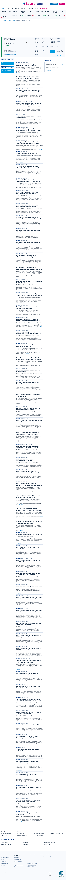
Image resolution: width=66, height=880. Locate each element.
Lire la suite (18, 72)
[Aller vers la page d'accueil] (33, 3)
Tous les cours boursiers (6, 833)
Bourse (4, 8)
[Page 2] (29, 825)
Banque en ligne (4, 842)
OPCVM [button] (37, 11)
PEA (45, 846)
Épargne (10, 8)
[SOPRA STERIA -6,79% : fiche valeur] (61, 16)
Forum (62, 11)
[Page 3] (31, 825)
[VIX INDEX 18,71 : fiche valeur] (42, 16)
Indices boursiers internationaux (23, 831)
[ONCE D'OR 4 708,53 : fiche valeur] (30, 16)
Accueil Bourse (4, 831)
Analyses (15, 34)
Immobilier (24, 8)
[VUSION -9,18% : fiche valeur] (61, 15)
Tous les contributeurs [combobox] (37, 60)
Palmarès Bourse (20, 833)
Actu (36, 8)
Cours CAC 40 (4, 835)
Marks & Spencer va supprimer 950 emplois (29, 586)
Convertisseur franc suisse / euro (56, 833)
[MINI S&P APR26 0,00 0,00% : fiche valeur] (18, 15)
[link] (2, 859)
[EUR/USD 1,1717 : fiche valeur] (42, 15)
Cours (3, 34)
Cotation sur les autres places (10, 54)
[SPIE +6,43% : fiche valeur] (52, 16)
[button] (1, 4)
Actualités (9, 34)
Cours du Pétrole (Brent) (22, 835)
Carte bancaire (4, 846)
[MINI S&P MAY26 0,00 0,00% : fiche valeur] (18, 16)
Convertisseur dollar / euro (39, 833)
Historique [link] (57, 34)
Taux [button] (42, 11)
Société (35, 34)
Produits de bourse (43, 34)
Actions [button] (9, 11)
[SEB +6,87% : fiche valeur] (52, 15)
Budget (17, 8)
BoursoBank (43, 8)
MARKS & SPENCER (9, 40)
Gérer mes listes (48, 70)
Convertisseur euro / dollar (39, 835)
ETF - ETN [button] (31, 12)
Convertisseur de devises (39, 831)
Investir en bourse (47, 844)
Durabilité (21, 34)
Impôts (31, 8)
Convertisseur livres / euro (55, 831)
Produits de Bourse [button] (22, 12)
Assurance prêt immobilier (49, 842)
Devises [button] (47, 11)
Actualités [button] (4, 11)
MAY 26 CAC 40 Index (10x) (6, 14)
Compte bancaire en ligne (6, 844)
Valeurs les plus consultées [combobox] (51, 64)
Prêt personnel (26, 846)
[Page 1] (27, 825)
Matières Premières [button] (55, 12)
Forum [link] (51, 34)
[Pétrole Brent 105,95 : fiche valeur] (30, 15)
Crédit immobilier (26, 844)
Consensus (28, 34)
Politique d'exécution (8, 53)
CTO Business (52, 52)
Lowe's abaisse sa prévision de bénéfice (28, 725)
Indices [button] (15, 11)
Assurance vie (25, 842)
